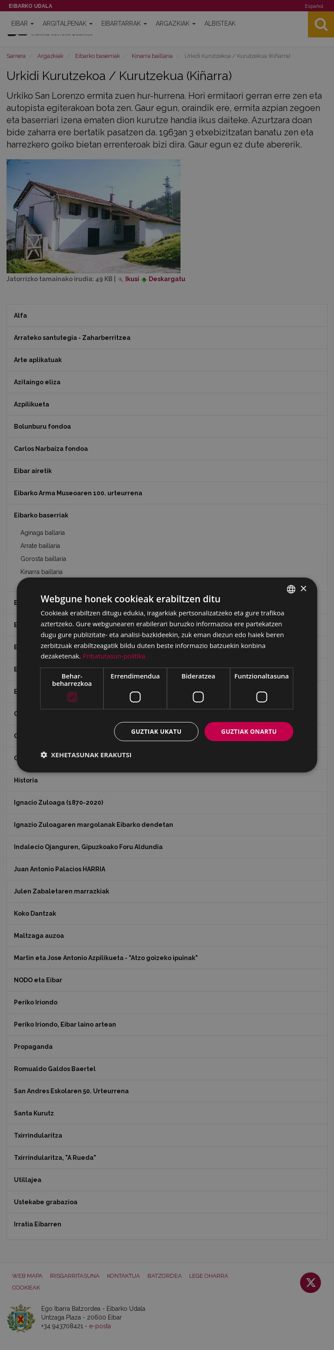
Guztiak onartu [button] (248, 731)
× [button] (303, 588)
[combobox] (291, 589)
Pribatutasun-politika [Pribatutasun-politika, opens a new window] (114, 655)
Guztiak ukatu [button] (155, 731)
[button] (85, 754)
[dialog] (167, 675)
